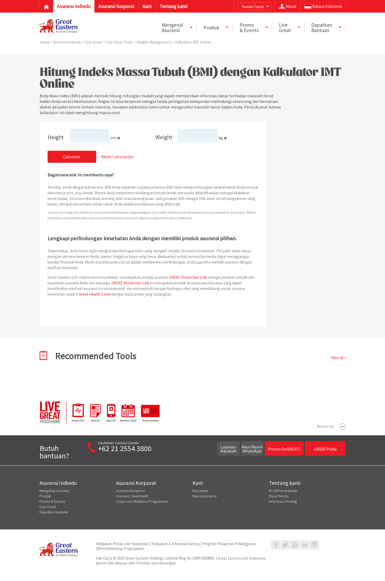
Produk (45, 496)
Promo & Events (52, 501)
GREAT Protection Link (188, 277)
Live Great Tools (120, 42)
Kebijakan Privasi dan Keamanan (122, 543)
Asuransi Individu (67, 42)
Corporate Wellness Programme (142, 501)
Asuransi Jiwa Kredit (132, 496)
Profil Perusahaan (283, 490)
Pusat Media (278, 496)
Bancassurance (204, 496)
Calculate (71, 156)
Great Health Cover (95, 294)
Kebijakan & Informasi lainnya (176, 543)
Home (45, 42)
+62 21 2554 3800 (125, 448)
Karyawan (200, 490)
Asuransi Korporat (130, 490)
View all (337, 357)
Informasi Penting (283, 501)
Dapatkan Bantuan (54, 512)
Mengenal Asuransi (55, 490)
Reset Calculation (117, 156)
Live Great (94, 42)
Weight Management (154, 42)
